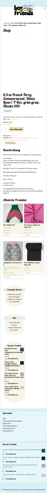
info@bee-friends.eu (14, 299)
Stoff (26, 140)
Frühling (25, 138)
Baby (14, 138)
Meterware (7, 140)
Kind (35, 138)
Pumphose (20, 140)
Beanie (19, 138)
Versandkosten (15, 119)
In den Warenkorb (16, 129)
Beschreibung (10, 143)
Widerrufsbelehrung (10, 426)
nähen (13, 140)
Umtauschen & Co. (9, 428)
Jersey (31, 138)
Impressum (7, 423)
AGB (4, 419)
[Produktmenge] (6, 129)
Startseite (7, 23)
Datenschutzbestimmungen (12, 421)
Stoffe (12, 23)
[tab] (10, 143)
